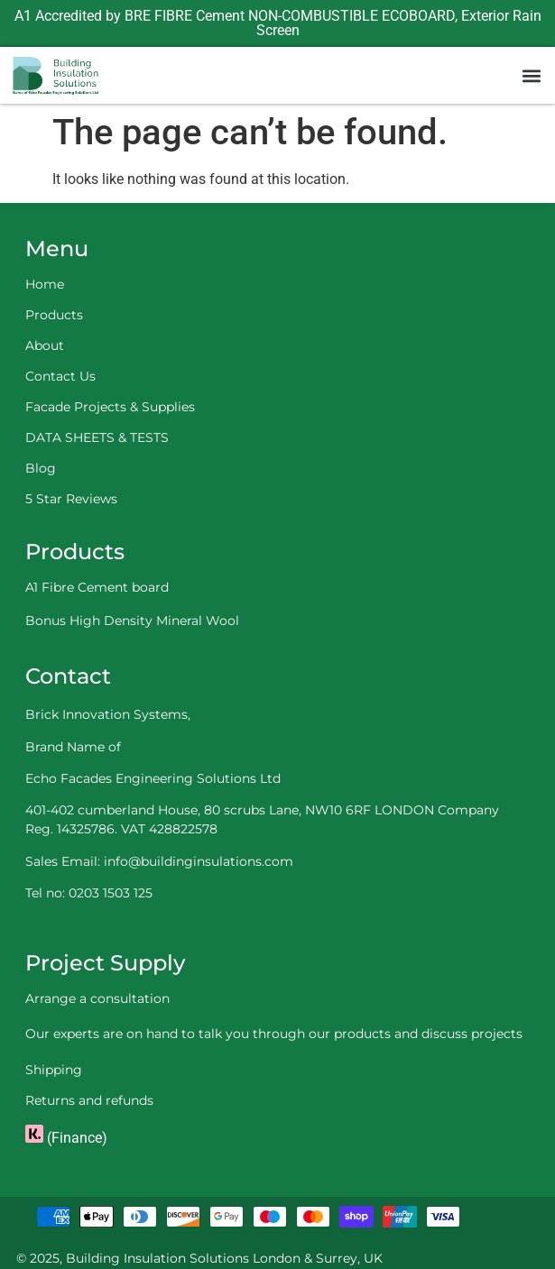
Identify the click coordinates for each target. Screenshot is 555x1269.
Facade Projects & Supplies (110, 407)
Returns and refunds (89, 1100)
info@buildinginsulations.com (198, 861)
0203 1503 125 (111, 893)
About (44, 345)
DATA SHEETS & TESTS (97, 437)
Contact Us (60, 376)
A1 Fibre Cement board (97, 587)
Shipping (53, 1070)
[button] (531, 75)
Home (44, 284)
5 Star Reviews (71, 499)
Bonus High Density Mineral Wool (132, 620)
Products (54, 315)
